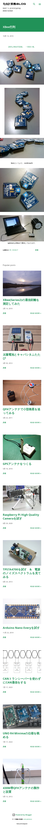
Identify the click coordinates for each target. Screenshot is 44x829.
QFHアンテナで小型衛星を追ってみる (21, 411)
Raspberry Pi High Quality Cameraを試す (21, 516)
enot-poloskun (27, 819)
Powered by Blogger (22, 815)
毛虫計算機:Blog (14, 4)
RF (10, 250)
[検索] (34, 4)
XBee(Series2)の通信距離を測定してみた (21, 302)
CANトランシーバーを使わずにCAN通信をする (22, 680)
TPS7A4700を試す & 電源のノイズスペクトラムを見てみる (22, 573)
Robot (15, 250)
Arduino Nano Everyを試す (21, 628)
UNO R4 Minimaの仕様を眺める (21, 735)
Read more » (35, 313)
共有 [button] (36, 250)
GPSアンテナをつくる (17, 464)
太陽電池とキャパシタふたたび (21, 356)
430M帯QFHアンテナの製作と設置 (21, 790)
